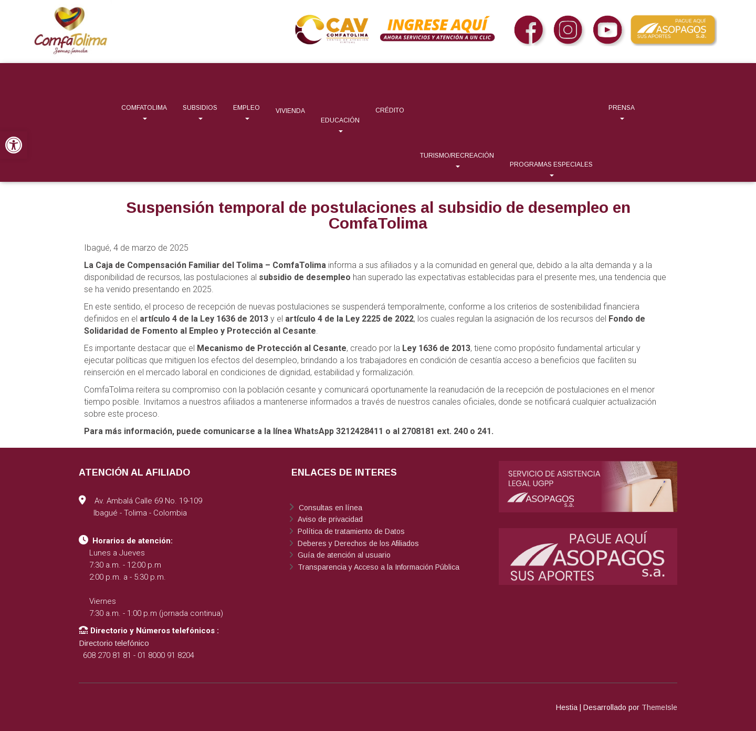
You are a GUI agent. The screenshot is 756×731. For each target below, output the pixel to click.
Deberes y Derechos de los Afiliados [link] (357, 543)
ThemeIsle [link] (659, 707)
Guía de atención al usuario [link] (343, 555)
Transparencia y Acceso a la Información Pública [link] (377, 567)
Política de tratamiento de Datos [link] (350, 531)
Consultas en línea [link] (329, 507)
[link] (13, 145)
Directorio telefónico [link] (114, 643)
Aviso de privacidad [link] (329, 519)
